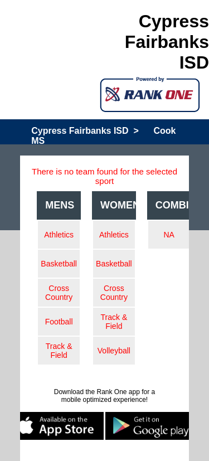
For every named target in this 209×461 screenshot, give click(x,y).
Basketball (59, 263)
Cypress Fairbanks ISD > (85, 130)
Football (59, 321)
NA (168, 234)
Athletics (59, 234)
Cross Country (58, 293)
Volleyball (114, 350)
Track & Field (59, 351)
